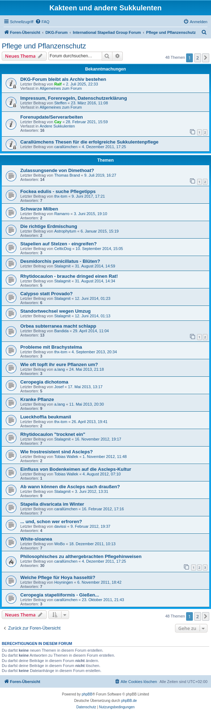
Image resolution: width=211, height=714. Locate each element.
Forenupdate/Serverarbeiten (51, 117)
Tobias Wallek (66, 456)
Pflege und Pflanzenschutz (44, 46)
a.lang (59, 369)
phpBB (87, 694)
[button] (205, 57)
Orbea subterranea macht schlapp (58, 326)
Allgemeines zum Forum (60, 88)
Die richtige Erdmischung (48, 226)
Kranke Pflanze (37, 399)
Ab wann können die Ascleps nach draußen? (70, 486)
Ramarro (61, 214)
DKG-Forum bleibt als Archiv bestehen (63, 79)
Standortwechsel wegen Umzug (55, 311)
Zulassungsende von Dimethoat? (57, 170)
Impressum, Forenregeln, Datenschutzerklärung (73, 98)
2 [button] (197, 57)
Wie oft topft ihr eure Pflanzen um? (59, 364)
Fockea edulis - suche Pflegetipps (58, 191)
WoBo (59, 544)
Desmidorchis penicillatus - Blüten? (60, 261)
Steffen (60, 103)
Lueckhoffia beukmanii (45, 416)
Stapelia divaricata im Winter (52, 504)
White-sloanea (36, 539)
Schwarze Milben (39, 209)
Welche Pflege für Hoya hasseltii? (57, 577)
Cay (57, 122)
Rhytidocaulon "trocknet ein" (52, 434)
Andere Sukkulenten (57, 126)
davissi (60, 526)
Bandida (61, 331)
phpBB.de (129, 701)
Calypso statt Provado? (46, 293)
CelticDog (62, 248)
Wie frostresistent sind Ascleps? (56, 451)
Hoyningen (63, 582)
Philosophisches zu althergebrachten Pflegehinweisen (81, 556)
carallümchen (65, 147)
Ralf (58, 84)
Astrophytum (65, 231)
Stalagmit (62, 266)
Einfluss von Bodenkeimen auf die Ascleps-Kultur (75, 469)
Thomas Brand (67, 175)
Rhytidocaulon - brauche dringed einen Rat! (69, 276)
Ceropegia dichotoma (44, 382)
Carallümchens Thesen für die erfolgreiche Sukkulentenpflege (89, 142)
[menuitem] (42, 21)
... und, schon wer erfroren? (51, 521)
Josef (58, 387)
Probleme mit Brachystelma (51, 347)
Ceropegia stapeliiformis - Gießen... (59, 595)
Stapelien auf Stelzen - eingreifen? (58, 243)
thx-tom (60, 196)
